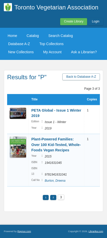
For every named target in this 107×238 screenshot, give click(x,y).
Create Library (73, 21)
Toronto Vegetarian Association (57, 7)
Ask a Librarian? (84, 52)
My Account (52, 52)
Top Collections (51, 44)
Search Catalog (60, 36)
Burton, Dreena (55, 180)
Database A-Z (19, 44)
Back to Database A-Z (81, 76)
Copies (92, 99)
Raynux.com (24, 231)
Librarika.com (95, 231)
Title (34, 99)
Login (95, 21)
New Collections (21, 52)
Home (12, 36)
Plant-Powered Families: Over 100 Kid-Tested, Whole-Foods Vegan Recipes (56, 144)
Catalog (32, 36)
